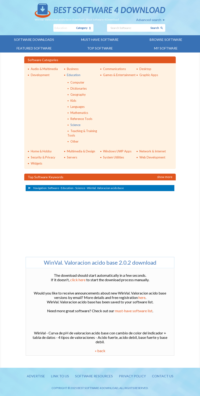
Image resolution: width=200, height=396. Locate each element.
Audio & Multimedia (44, 69)
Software (53, 188)
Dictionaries (78, 88)
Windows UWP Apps (117, 151)
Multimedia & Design (81, 151)
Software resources (94, 376)
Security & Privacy (43, 157)
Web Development (152, 157)
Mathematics (79, 113)
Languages (77, 107)
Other (74, 141)
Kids (73, 100)
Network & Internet (152, 151)
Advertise (36, 376)
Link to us (60, 376)
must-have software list (133, 310)
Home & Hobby (41, 151)
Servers (72, 157)
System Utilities (113, 157)
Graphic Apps (148, 75)
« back (100, 350)
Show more (164, 177)
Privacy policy (132, 376)
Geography (78, 94)
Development (40, 75)
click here (78, 279)
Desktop (145, 69)
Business (73, 69)
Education (73, 75)
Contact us (162, 376)
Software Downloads (34, 40)
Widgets (36, 163)
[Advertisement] (61, 223)
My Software (166, 48)
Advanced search (148, 20)
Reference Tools (81, 119)
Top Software (100, 48)
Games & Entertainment (119, 75)
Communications (114, 69)
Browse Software (166, 40)
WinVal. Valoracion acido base (105, 188)
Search (154, 28)
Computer (77, 82)
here (141, 297)
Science (75, 125)
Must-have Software (100, 40)
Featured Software (34, 48)
